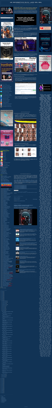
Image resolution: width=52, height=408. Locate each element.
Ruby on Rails (46, 215)
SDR (40, 266)
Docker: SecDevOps (6, 238)
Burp (49, 286)
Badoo (45, 309)
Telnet (46, 338)
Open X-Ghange (45, 330)
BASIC (45, 233)
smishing (44, 355)
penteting (49, 284)
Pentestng (50, 293)
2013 (2, 384)
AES (46, 259)
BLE (40, 194)
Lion (45, 223)
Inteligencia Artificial (30, 192)
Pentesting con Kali (6, 176)
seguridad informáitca (44, 249)
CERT (48, 310)
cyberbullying (46, 216)
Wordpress (46, 138)
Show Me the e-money (6, 222)
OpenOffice (45, 183)
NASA (50, 328)
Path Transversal (46, 293)
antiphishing (41, 192)
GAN (40, 198)
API (42, 173)
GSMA (46, 211)
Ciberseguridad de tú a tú (6, 207)
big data (49, 115)
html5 (40, 217)
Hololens (49, 318)
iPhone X (50, 303)
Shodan (41, 137)
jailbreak (46, 137)
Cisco (48, 228)
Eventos (45, 94)
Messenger (43, 198)
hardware (46, 123)
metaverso (49, 149)
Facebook (42, 110)
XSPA (41, 231)
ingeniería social (44, 193)
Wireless (41, 141)
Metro (45, 326)
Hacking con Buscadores (6, 280)
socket (46, 355)
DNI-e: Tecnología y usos (6, 282)
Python (46, 113)
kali (49, 141)
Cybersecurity (45, 181)
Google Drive (49, 262)
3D (48, 206)
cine (50, 163)
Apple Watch (43, 260)
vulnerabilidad (47, 269)
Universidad (42, 108)
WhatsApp (46, 111)
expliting (43, 346)
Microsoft (41, 112)
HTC (42, 318)
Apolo (45, 286)
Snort (45, 336)
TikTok (50, 191)
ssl (50, 155)
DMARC (47, 251)
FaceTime (41, 252)
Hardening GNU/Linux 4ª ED (7, 265)
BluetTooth (43, 310)
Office (45, 150)
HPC (40, 318)
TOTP (49, 164)
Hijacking (48, 157)
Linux (50, 103)
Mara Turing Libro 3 (6, 214)
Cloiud (40, 312)
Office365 (43, 188)
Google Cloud (46, 190)
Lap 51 (20, 265)
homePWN (42, 303)
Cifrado (49, 122)
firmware (48, 346)
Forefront (44, 207)
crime (48, 266)
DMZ (40, 219)
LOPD (41, 167)
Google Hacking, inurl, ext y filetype (24, 247)
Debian (50, 184)
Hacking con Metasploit (6, 239)
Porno (47, 236)
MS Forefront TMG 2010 (6, 284)
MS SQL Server (45, 164)
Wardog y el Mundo (6, 268)
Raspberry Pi (5, 220)
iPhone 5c (45, 303)
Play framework (41, 294)
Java (42, 150)
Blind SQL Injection (47, 124)
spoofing (41, 139)
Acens (40, 260)
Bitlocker (50, 241)
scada (50, 189)
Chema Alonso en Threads (4, 92)
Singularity (48, 279)
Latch (44, 102)
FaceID (41, 243)
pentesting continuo (45, 232)
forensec (50, 346)
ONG (48, 201)
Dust (48, 173)
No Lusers (45, 106)
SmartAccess (46, 335)
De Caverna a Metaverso (6, 206)
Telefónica (49, 99)
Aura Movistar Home (42, 309)
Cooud (46, 312)
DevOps (42, 185)
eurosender (46, 345)
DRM (47, 287)
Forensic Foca (43, 211)
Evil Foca (45, 159)
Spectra (49, 107)
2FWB (42, 233)
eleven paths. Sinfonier (48, 344)
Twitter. (50, 338)
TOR (50, 159)
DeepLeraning (45, 313)
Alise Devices (43, 286)
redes (48, 113)
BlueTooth (41, 147)
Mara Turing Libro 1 (6, 216)
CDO (49, 167)
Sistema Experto (42, 335)
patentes (47, 227)
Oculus (40, 330)
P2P (49, 177)
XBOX (43, 180)
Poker (40, 277)
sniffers (49, 185)
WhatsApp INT (5, 205)
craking (46, 343)
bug (50, 114)
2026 (2, 291)
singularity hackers (41, 163)
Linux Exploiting (5, 262)
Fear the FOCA (3, 168)
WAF (43, 216)
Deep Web (45, 173)
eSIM (42, 302)
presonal (49, 352)
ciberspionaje (48, 226)
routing (40, 269)
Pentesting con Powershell (29, 181)
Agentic (43, 171)
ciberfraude (46, 300)
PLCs (40, 224)
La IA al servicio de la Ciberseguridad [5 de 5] (20, 188)
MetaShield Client (49, 244)
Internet (42, 106)
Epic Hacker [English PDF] (6, 259)
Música (42, 117)
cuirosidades (40, 344)
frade (40, 347)
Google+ (43, 252)
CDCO (41, 242)
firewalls (44, 258)
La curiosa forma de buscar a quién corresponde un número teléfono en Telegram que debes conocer (28, 238)
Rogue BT (49, 295)
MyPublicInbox (3, 397)
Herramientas (42, 123)
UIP (42, 339)
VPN (50, 168)
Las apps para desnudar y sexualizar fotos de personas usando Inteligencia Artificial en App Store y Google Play (28, 229)
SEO (49, 172)
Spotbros (43, 337)
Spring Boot (4, 231)
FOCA (47, 107)
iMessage (41, 232)
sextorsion (42, 217)
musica (46, 284)
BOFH (47, 233)
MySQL (43, 138)
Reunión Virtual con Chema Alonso (6, 86)
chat (44, 175)
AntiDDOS (50, 217)
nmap (44, 227)
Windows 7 (48, 125)
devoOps (49, 301)
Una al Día (4, 281)
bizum (40, 300)
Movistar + (46, 134)
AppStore (40, 250)
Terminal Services (45, 156)
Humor (50, 100)
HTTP (44, 147)
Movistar (44, 121)
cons (49, 134)
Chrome (41, 148)
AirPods (43, 241)
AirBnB (50, 269)
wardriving (46, 240)
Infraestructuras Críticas (6, 248)
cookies (40, 227)
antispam (45, 180)
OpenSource (49, 183)
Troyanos (44, 148)
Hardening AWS (5, 203)
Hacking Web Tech (5, 251)
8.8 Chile (3, 153)
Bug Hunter (5, 188)
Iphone (41, 103)
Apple (44, 105)
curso (44, 168)
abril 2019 (3, 310)
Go (48, 235)
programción (46, 353)
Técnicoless (48, 148)
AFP (45, 285)
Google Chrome (42, 134)
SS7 (43, 278)
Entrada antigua (35, 199)
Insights (43, 320)
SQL (41, 266)
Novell (45, 236)
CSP (40, 311)
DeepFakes (49, 126)
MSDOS (47, 214)
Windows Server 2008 (45, 225)
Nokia (43, 293)
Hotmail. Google (41, 319)
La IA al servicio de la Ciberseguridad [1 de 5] (20, 185)
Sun (48, 191)
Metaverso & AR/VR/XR (6, 200)
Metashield (48, 182)
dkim (43, 189)
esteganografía (48, 160)
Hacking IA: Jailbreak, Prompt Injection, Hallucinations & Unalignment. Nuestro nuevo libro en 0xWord (23, 205)
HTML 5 (50, 252)
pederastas (44, 304)
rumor (47, 354)
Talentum (49, 150)
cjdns (40, 301)
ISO (49, 319)
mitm (45, 116)
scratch (49, 232)
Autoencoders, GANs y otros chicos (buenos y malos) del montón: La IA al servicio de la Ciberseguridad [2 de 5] (25, 8)
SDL (44, 296)
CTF (42, 242)
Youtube (41, 126)
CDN (46, 270)
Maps (47, 253)
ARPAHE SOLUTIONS (4, 165)
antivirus (41, 184)
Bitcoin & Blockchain (6, 246)
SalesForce (46, 278)
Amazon (49, 146)
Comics (44, 104)
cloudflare (41, 149)
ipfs (40, 304)
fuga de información (42, 166)
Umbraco (46, 339)
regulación (43, 240)
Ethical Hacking (5, 179)
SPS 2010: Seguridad (6, 283)
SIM (49, 201)
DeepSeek (41, 168)
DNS (42, 132)
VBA (48, 339)
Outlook (44, 208)
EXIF (50, 287)
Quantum (43, 155)
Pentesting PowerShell (6, 255)
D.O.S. (43, 200)
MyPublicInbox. (41, 328)
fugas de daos (47, 347)
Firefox (44, 131)
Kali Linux (47, 154)
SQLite (41, 202)
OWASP (50, 223)
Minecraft (48, 326)
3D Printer (49, 193)
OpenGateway (47, 188)
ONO (45, 329)
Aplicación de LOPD (5, 285)
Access (50, 259)
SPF (39, 189)
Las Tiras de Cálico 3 (6, 198)
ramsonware (49, 353)
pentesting (42, 96)
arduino (43, 184)
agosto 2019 (4, 305)
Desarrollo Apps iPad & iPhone (7, 274)
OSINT (4, 221)
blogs (49, 132)
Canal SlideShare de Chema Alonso (7, 103)
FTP (39, 211)
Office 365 (46, 191)
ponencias (45, 352)
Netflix (46, 198)
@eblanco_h (24, 182)
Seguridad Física (48, 128)
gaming (50, 147)
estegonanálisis (42, 267)
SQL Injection (47, 114)
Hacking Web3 (5, 202)
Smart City (49, 224)
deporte (47, 231)
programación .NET (48, 175)
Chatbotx (50, 311)
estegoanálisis (46, 206)
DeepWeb (41, 207)
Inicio (26, 199)
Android (41, 105)
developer (45, 146)
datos (48, 168)
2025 (2, 292)
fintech (45, 346)
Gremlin (43, 236)
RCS (50, 294)
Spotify (41, 180)
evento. (48, 345)
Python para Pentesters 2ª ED (7, 258)
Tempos (44, 107)
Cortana (44, 251)
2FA (45, 125)
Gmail (40, 132)
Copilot (45, 242)
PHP (40, 138)
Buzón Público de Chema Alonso (6, 87)
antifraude (46, 257)
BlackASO (42, 270)
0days (40, 233)
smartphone (42, 157)
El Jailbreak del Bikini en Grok (24, 256)
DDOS (50, 206)
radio (40, 150)
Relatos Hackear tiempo (6, 213)
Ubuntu (48, 141)
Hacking (41, 94)
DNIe (44, 194)
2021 (2, 297)
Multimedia (41, 208)
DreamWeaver (48, 313)
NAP (40, 293)
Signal (45, 279)
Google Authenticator (48, 194)
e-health (47, 209)
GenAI (44, 103)
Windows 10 (48, 133)
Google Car (46, 262)
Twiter (48, 338)
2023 (2, 295)
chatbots (47, 192)
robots (48, 155)
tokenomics (44, 129)
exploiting (47, 131)
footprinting (41, 164)
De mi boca (42, 313)
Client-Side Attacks (5, 242)
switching (44, 259)
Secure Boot (49, 278)
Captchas (41, 181)
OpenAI (41, 142)
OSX (44, 276)
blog (44, 130)
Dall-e (49, 287)
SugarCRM (49, 337)
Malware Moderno (5, 212)
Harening (47, 318)
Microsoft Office (41, 183)
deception (49, 257)
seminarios (49, 249)
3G (50, 180)
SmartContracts (48, 140)
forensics (45, 177)
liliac (41, 304)
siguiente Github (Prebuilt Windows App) (25, 97)
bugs (50, 121)
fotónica (45, 267)
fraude (42, 120)
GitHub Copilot (49, 211)
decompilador (46, 301)
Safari (49, 215)
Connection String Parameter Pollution (46, 210)
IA (26, 192)
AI (17, 192)
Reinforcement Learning (42, 295)
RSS (40, 174)
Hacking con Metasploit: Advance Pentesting (28, 180)
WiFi (49, 120)
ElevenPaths (46, 100)
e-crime (47, 142)
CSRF (49, 197)
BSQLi (40, 200)
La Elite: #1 (5, 223)
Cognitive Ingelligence (47, 234)
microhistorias (41, 145)
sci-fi (47, 193)
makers (44, 165)
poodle (47, 352)
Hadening (44, 318)
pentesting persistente (48, 199)
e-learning (42, 283)
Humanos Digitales (44, 201)
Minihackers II (5, 191)
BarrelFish (47, 309)
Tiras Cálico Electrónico (7, 229)
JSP (42, 253)
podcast (46, 132)
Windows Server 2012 (6, 272)
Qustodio (48, 294)
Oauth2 (43, 191)
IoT (44, 132)
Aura (49, 111)
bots (48, 158)
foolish (40, 193)
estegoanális (45, 302)
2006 (2, 392)
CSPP (43, 190)
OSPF (46, 329)
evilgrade (48, 283)
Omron (42, 330)
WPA (43, 266)
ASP (41, 241)
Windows (41, 104)
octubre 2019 (4, 303)
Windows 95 (46, 266)
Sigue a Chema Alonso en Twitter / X (7, 95)
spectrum (48, 355)
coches (45, 209)
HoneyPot (47, 243)
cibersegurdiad (49, 300)
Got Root (4, 250)
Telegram (46, 147)
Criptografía (48, 116)
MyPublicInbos (48, 327)
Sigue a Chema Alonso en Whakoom (7, 91)
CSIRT (50, 310)
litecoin (49, 258)
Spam (44, 115)
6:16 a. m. (26, 191)
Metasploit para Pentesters (17, 180)
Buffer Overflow (45, 228)
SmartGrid (41, 336)
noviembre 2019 (4, 302)
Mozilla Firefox (49, 176)
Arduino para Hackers (6, 232)
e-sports (49, 216)
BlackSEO (47, 171)
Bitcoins (41, 129)
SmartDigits (49, 335)
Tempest (50, 208)
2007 (2, 391)
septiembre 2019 (4, 304)
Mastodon (49, 219)
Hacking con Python (6, 257)
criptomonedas (42, 125)
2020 (2, 298)
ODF (48, 163)
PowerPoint (43, 277)
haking (40, 303)
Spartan (41, 337)
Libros (46, 99)
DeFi (48, 200)
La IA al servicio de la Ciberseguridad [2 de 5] (20, 186)
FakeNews (24, 192)
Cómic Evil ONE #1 (5, 234)
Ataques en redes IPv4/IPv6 (7, 275)
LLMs (45, 108)
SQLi (50, 174)
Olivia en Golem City (7, 194)
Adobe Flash (41, 228)
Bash (44, 250)
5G (39, 241)
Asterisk (48, 286)
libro (49, 131)
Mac (43, 167)
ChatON (47, 311)
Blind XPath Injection (42, 218)
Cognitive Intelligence (46, 117)
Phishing (48, 121)
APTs (48, 259)
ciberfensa (43, 300)
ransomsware (47, 268)
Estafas (44, 112)
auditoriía (42, 343)
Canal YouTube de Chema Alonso (6, 105)
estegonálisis (42, 345)
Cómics (46, 110)
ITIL (50, 319)
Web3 (46, 115)
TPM (41, 338)
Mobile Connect (48, 207)
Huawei (44, 319)
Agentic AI (47, 197)
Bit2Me (40, 159)
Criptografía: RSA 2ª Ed (6, 266)
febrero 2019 (4, 375)
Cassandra (45, 311)
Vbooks (41, 216)
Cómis (48, 312)
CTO (50, 250)
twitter (41, 115)
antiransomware (43, 199)
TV (50, 215)
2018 (2, 378)
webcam (42, 174)
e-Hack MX (3, 159)
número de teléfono (43, 268)
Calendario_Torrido (42, 172)
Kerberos (45, 253)
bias (41, 189)
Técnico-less (49, 151)
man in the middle (43, 284)
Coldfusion (41, 262)
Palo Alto (50, 276)
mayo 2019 (3, 309)
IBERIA (46, 319)
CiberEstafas (5, 211)
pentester (47, 166)
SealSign (47, 208)
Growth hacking (47, 252)
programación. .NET (42, 353)
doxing (46, 189)
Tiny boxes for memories (23, 260)
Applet (46, 260)
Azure (50, 158)
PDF (41, 156)
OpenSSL (41, 215)
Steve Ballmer (46, 337)
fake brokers (48, 302)
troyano (41, 176)
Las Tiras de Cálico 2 (6, 208)
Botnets (46, 157)
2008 (2, 390)
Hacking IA (5, 189)
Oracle (48, 139)
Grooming (44, 243)
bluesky (44, 343)
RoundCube (42, 296)
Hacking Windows (5, 241)
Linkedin (45, 176)
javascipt (49, 267)
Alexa (45, 171)
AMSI (47, 285)
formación (41, 100)
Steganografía (49, 237)
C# (47, 260)
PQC (42, 224)
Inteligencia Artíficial (41, 321)
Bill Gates (49, 233)
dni (50, 266)
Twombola (41, 339)
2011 (2, 386)
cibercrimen (41, 121)
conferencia (42, 146)
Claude (43, 159)
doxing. (43, 344)
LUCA (43, 111)
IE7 (45, 219)
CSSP (42, 311)
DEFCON (45, 200)
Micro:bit (41, 276)
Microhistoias (45, 292)
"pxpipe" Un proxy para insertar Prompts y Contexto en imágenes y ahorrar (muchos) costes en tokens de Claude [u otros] (28, 243)
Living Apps (44, 133)
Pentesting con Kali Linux (6, 264)
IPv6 (42, 128)
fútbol (49, 231)
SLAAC (43, 237)
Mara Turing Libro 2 (6, 215)
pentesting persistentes (48, 304)
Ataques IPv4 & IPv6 (6, 180)
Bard (47, 177)
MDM (43, 244)
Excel (45, 154)
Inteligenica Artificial (46, 321)
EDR (49, 242)
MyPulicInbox (48, 328)
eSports (45, 283)
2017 (2, 379)
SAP (42, 278)
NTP (42, 276)
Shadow (43, 279)
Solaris (50, 336)
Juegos (40, 128)
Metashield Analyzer (48, 275)
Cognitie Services (43, 312)
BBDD (43, 250)
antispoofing (44, 231)
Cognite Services (43, 261)
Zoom (43, 257)
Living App (49, 145)
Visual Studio (41, 209)
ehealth (50, 209)
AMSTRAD (40, 190)
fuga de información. (43, 347)
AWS (45, 217)
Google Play (45, 139)
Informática (41, 320)
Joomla (46, 182)
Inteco (45, 320)
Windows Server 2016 (6, 181)
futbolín (50, 347)
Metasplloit (43, 326)
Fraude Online (5, 279)
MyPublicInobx (49, 292)
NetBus (40, 329)
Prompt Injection (44, 151)
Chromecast (45, 287)
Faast (47, 145)
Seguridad (43, 202)
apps (49, 156)
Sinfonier (41, 175)
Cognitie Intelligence (47, 261)
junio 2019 (3, 308)
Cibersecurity (41, 251)
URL (44, 339)
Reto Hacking (49, 108)
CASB (46, 310)
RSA (50, 188)
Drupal (46, 235)
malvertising (41, 259)
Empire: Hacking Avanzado (7, 228)
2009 (2, 389)
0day (47, 184)
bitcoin (43, 124)
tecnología (44, 197)
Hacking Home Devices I (7, 197)
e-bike (40, 283)
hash (47, 267)
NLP (41, 293)
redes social (44, 354)
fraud (50, 302)
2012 (2, 385)
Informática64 (42, 182)
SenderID (46, 224)
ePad (45, 344)
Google (45, 98)
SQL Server (43, 140)
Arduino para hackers (6, 177)
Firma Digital (49, 181)
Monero (49, 253)
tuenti (46, 184)
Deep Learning (20, 192)
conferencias (49, 98)
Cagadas (50, 260)
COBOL (40, 287)
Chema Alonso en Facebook (6, 99)
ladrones (47, 258)
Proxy (46, 155)
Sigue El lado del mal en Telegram (5, 88)
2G (50, 240)
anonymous (45, 226)
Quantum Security (6, 190)
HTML (48, 174)
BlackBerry (41, 234)
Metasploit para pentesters (8, 271)
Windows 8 (44, 142)
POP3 (47, 276)
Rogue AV (47, 295)
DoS (42, 219)
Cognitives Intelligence (42, 235)
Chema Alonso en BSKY (4, 98)
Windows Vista (45, 122)
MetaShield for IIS (42, 292)
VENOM (50, 339)
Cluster (4, 254)
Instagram (46, 163)
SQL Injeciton (46, 296)
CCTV (44, 270)
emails (40, 345)
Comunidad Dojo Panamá (5, 162)
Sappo (46, 237)
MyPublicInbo (44, 327)
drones (48, 189)
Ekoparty (3, 156)
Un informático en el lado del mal (26, 2)
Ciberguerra (5, 195)
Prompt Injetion (45, 294)
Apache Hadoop (47, 241)
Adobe (47, 217)
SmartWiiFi (43, 336)
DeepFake (47, 242)
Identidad (46, 103)
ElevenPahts (43, 214)
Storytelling (4, 204)
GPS (43, 137)
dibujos (44, 160)
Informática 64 (45, 185)
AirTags (49, 285)
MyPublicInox (44, 328)
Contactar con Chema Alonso (6, 85)
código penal (42, 301)
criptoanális (49, 343)
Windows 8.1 (49, 202)
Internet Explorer (42, 119)
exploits (41, 151)
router (50, 268)
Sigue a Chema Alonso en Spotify (6, 94)
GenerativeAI (42, 114)
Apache (48, 129)
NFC (40, 188)
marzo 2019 (3, 374)
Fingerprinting (48, 104)
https (46, 149)
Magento (45, 244)
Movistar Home (48, 119)
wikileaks (45, 174)
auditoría (47, 112)
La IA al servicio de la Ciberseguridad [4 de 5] (20, 187)
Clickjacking (49, 218)
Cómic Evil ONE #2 (6, 230)
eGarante (42, 258)
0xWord (2, 396)
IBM (50, 173)
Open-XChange (49, 330)
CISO (42, 194)
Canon (42, 287)
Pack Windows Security (4, 173)
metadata (49, 138)
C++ (44, 310)
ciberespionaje (48, 130)
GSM (43, 176)
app (44, 192)
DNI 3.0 (50, 312)
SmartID (41, 225)
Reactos (50, 277)
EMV (43, 262)
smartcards (40, 285)
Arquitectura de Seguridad (7, 196)
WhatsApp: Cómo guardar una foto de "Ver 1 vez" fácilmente (28, 233)
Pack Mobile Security (3, 172)
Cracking (49, 137)
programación (45, 126)
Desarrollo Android (5, 267)
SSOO (49, 296)
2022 (2, 296)
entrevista (42, 206)
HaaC (42, 223)
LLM (49, 102)
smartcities (50, 227)
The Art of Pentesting (6, 199)
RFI (44, 224)
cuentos (49, 192)
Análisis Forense (5, 240)
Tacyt (46, 150)
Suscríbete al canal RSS (5, 102)
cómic (46, 168)
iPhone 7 (48, 303)
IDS (44, 219)
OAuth (48, 198)
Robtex (40, 278)
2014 (2, 383)
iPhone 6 (50, 283)
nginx (40, 268)
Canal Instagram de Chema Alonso (6, 106)
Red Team (4, 237)
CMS (46, 218)
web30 (49, 240)
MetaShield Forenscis (42, 275)
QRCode (46, 277)
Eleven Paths (48, 105)
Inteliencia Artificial (49, 320)
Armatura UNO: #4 (6, 225)
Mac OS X (44, 141)
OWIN (50, 329)
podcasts (41, 131)
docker (44, 149)
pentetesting (41, 352)
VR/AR (41, 173)
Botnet (50, 166)
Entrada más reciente (17, 199)
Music (47, 223)
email (42, 227)
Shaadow (41, 279)
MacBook (49, 214)
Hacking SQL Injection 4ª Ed (7, 276)
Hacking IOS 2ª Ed (5, 263)
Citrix (44, 145)
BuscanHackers (47, 250)
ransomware (47, 165)
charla (50, 165)
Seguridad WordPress (6, 249)
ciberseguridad (48, 97)
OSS (48, 329)
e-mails (48, 180)
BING (45, 128)
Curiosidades (47, 95)
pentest (41, 102)
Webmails (42, 177)
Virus (46, 202)
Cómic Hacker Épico (6, 256)
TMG (40, 338)
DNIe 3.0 (50, 251)
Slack (50, 279)
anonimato (45, 158)
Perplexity (47, 172)
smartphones (43, 269)
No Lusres (43, 329)
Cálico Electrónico (3, 170)
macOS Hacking (5, 245)
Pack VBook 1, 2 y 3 (3, 178)
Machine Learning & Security (7, 233)
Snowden (48, 336)
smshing (43, 285)
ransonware (41, 354)
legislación (46, 167)
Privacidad (41, 98)
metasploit (42, 116)
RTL (47, 277)
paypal (40, 240)
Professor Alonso (3, 169)
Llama (48, 159)
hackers (47, 102)
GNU (40, 223)
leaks (40, 210)
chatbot (42, 160)
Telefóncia (44, 338)
